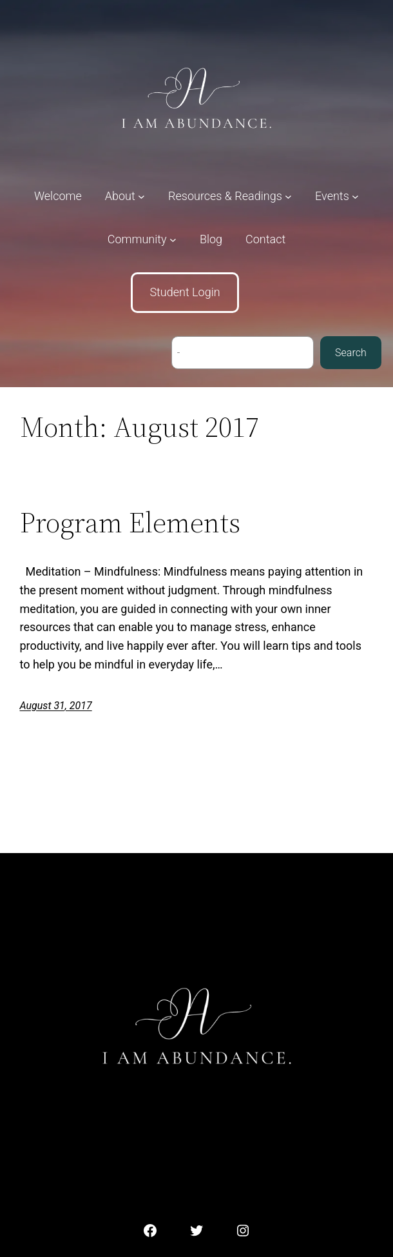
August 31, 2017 (56, 705)
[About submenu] (125, 196)
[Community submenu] (142, 240)
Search (351, 353)
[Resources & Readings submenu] (230, 196)
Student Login (184, 292)
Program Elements (130, 523)
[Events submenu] (337, 196)
